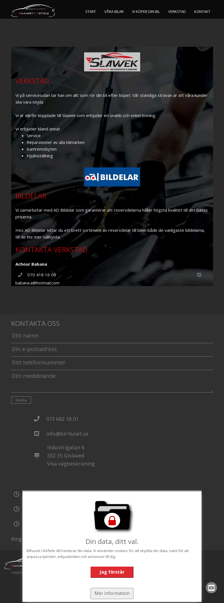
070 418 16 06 (41, 274)
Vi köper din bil (146, 11)
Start (90, 11)
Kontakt (202, 11)
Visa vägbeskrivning (71, 463)
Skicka (21, 400)
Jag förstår (112, 572)
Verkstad (177, 11)
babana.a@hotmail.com (37, 283)
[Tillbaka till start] (33, 10)
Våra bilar (114, 11)
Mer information (112, 593)
